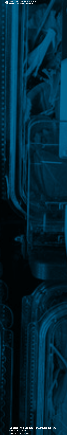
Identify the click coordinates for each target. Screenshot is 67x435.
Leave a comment (26, 433)
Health (17, 3)
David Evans (12, 433)
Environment (12, 3)
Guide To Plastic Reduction (26, 3)
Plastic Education (13, 1)
